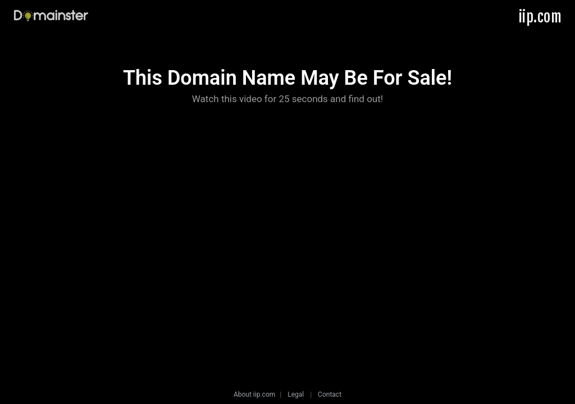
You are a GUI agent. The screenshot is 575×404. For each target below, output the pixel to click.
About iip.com (254, 394)
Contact (329, 394)
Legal (296, 394)
